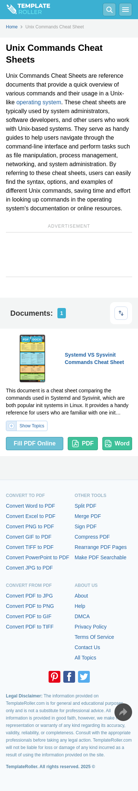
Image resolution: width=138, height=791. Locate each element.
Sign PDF (86, 526)
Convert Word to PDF (30, 506)
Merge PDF (88, 516)
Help (80, 606)
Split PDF (85, 506)
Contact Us (87, 647)
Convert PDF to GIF (29, 616)
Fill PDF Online (35, 443)
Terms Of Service (94, 637)
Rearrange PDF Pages (101, 547)
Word (117, 443)
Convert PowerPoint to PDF (37, 557)
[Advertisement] (69, 254)
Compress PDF (92, 537)
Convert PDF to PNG (30, 606)
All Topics (85, 658)
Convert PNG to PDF (30, 526)
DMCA (82, 616)
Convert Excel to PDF (31, 516)
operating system (38, 102)
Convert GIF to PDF (29, 537)
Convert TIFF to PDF (30, 547)
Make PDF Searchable (101, 557)
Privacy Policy (91, 627)
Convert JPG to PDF (29, 568)
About (81, 596)
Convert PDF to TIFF (30, 627)
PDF (83, 443)
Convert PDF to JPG (29, 596)
